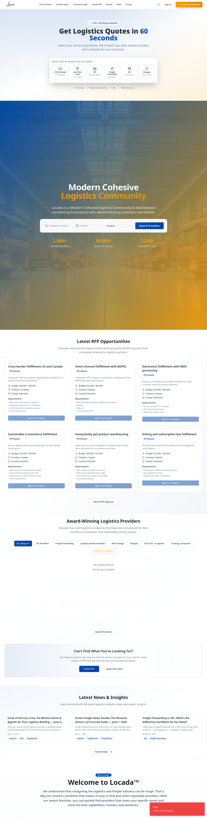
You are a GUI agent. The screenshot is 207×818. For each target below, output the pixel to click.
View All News (103, 751)
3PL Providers (42, 543)
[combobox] (119, 225)
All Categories (23, 543)
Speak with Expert (114, 668)
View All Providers (103, 632)
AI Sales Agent (62, 4)
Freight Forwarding (65, 543)
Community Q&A (80, 4)
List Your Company (189, 4)
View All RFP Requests (103, 501)
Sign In (168, 4)
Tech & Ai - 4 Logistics (154, 543)
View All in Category (103, 550)
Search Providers (149, 225)
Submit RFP (97, 4)
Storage (134, 543)
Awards (109, 4)
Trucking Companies (180, 543)
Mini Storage (118, 543)
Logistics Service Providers (92, 543)
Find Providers (45, 4)
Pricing (129, 4)
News (119, 4)
